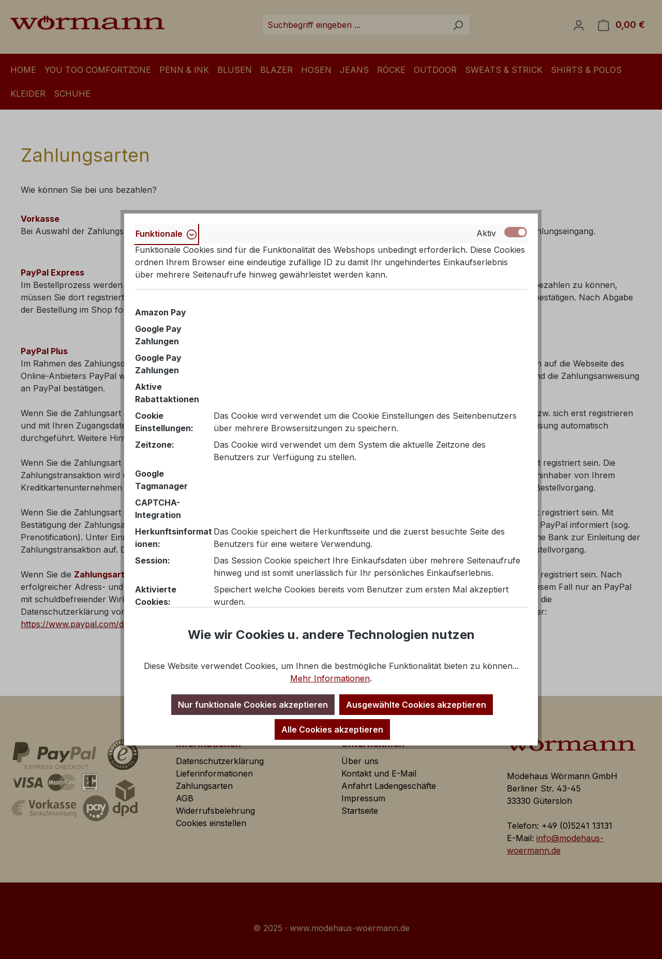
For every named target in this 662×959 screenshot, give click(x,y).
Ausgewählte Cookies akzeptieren (416, 704)
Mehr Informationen (330, 678)
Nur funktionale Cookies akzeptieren (253, 704)
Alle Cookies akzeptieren (332, 729)
